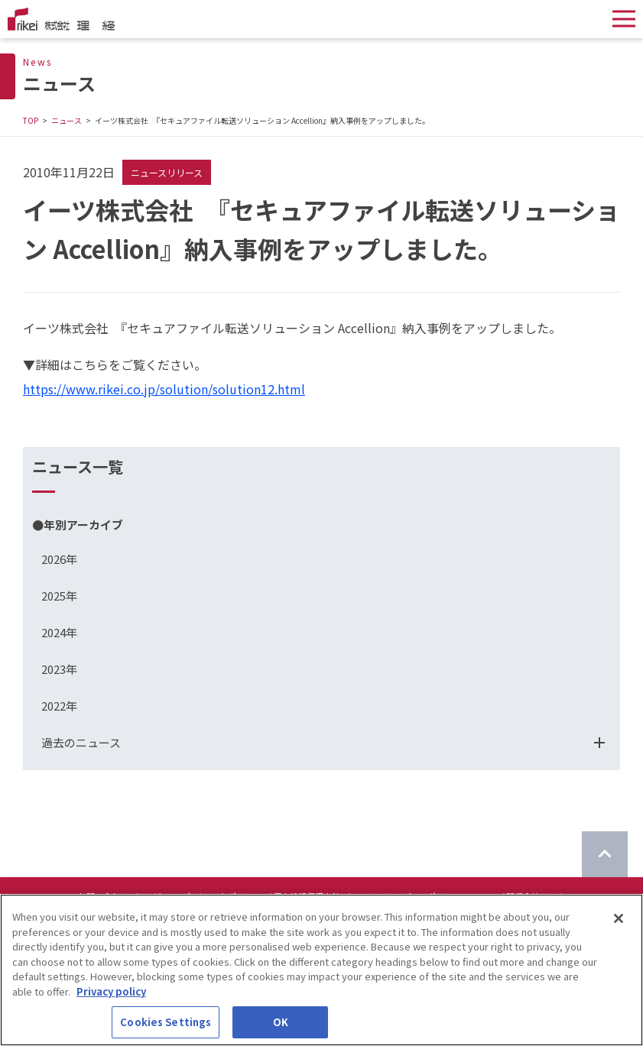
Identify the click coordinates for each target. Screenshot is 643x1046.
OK (280, 1022)
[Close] (618, 919)
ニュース (66, 120)
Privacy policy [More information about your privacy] (111, 991)
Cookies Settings (165, 1022)
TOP (30, 120)
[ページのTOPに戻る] (605, 854)
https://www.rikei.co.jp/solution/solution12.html (164, 389)
